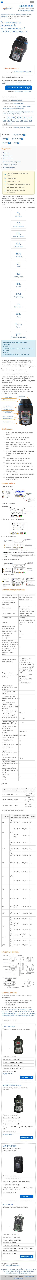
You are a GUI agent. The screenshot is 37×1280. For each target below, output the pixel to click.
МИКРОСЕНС (9, 1146)
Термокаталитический (23, 106)
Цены (5, 139)
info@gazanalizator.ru (26, 11)
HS (25, 117)
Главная (4, 1269)
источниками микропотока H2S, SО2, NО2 (14, 1013)
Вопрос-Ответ (14, 1271)
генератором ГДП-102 (26, 1011)
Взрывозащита (16, 114)
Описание (6, 134)
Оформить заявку (17, 88)
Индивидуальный (16, 100)
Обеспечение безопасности (23, 14)
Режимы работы (8, 159)
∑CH (30, 120)
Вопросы (6, 143)
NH (9, 120)
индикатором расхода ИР (26, 1015)
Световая (16, 127)
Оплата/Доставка (24, 1271)
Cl (30, 117)
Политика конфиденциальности (20, 1273)
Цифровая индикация (15, 112)
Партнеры (6, 1271)
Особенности (7, 156)
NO (5, 120)
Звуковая (22, 127)
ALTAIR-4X (8, 1204)
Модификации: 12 (8, 1073)
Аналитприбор (4, 14)
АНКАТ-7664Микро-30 (23, 72)
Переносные (3, 16)
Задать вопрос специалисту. (23, 91)
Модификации (19, 135)
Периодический (18, 103)
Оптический (20, 108)
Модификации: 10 (8, 1134)
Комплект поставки (9, 168)
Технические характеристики (12, 162)
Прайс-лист (22, 1269)
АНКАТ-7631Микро (12, 1085)
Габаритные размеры (10, 165)
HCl (13, 120)
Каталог (12, 14)
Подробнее (25, 1077)
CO (13, 117)
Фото (16, 143)
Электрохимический (9, 108)
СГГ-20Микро (9, 1026)
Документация (17, 139)
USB (10, 124)
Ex (17, 120)
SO (21, 117)
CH (22, 120)
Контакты (10, 1269)
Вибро (28, 127)
